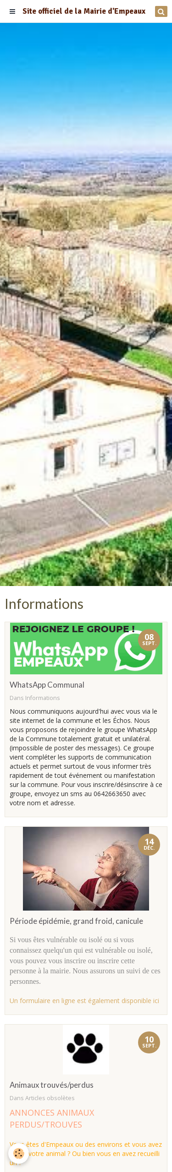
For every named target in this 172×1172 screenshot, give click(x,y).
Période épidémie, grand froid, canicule (76, 921)
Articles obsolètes (50, 1098)
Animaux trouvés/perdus (52, 1085)
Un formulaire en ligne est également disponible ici (84, 1000)
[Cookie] (18, 1153)
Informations (42, 698)
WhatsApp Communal (47, 684)
